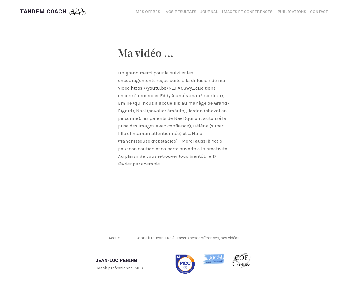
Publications (291, 11)
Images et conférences (247, 11)
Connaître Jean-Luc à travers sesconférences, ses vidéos (188, 238)
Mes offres (148, 11)
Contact (319, 11)
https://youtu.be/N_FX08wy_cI (165, 88)
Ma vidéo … (145, 52)
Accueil (115, 238)
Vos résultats (181, 11)
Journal (209, 11)
